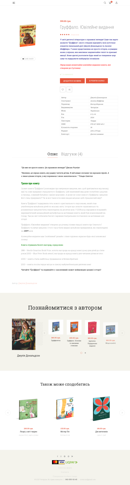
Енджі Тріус (23, 435)
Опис (53, 153)
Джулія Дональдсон (27, 283)
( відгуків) (75, 35)
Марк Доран (33, 435)
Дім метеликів (101, 432)
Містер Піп (65, 432)
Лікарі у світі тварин (28, 432)
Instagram (61, 456)
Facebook (57, 456)
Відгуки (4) (71, 153)
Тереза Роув (65, 435)
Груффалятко (55, 350)
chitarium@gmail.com (88, 479)
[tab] (52, 154)
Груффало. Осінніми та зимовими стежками (74, 353)
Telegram (64, 456)
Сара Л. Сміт (101, 435)
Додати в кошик (72, 81)
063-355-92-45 (71, 479)
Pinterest (68, 456)
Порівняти (69, 89)
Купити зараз (96, 81)
